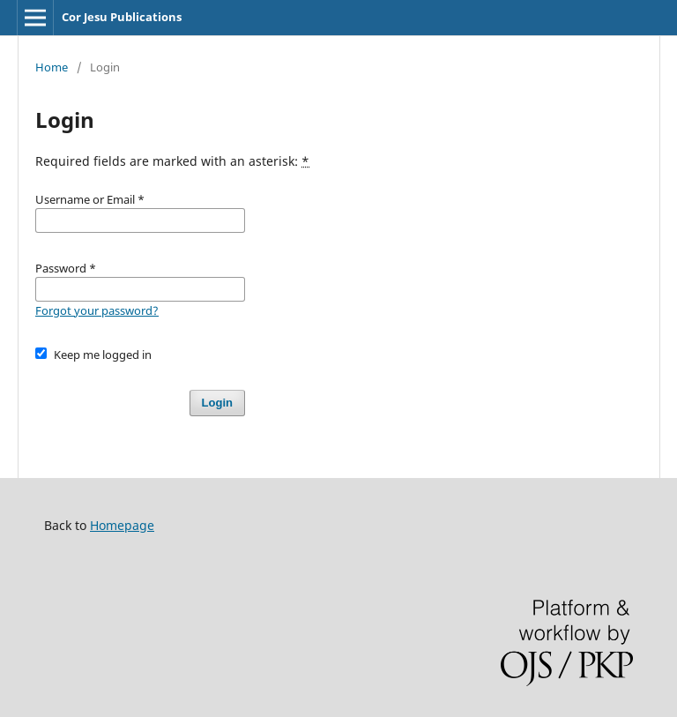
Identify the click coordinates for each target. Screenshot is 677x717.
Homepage (122, 525)
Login (217, 402)
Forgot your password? (97, 310)
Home (51, 67)
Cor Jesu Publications (122, 17)
